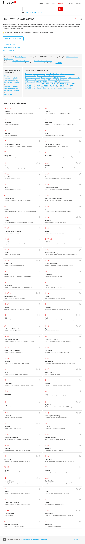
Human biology (67, 88)
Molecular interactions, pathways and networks (60, 74)
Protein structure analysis (44, 76)
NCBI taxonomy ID (74, 78)
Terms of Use (43, 539)
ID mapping (8, 76)
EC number (63, 78)
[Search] (60, 9)
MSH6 (35, 12)
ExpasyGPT (61, 3)
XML (51, 82)
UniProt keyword (63, 80)
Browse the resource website (13, 38)
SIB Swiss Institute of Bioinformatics (30, 539)
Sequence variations (31, 84)
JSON (56, 82)
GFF (73, 84)
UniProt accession (59, 76)
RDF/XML (42, 84)
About (47, 3)
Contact (78, 3)
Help (53, 3)
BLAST (26, 12)
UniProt (31, 12)
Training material (46, 78)
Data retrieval (8, 94)
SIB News (70, 3)
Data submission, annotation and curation (49, 88)
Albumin (39, 12)
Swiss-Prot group (20, 57)
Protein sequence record (32, 78)
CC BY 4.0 (59, 63)
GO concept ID (42, 80)
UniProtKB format (30, 86)
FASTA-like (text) (65, 84)
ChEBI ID (56, 78)
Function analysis (30, 76)
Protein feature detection (11, 82)
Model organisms (64, 82)
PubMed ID (55, 84)
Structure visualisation (11, 80)
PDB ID (48, 84)
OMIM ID (39, 82)
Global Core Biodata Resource (43, 61)
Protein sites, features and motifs (35, 74)
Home (41, 3)
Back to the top (78, 539)
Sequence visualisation (11, 78)
